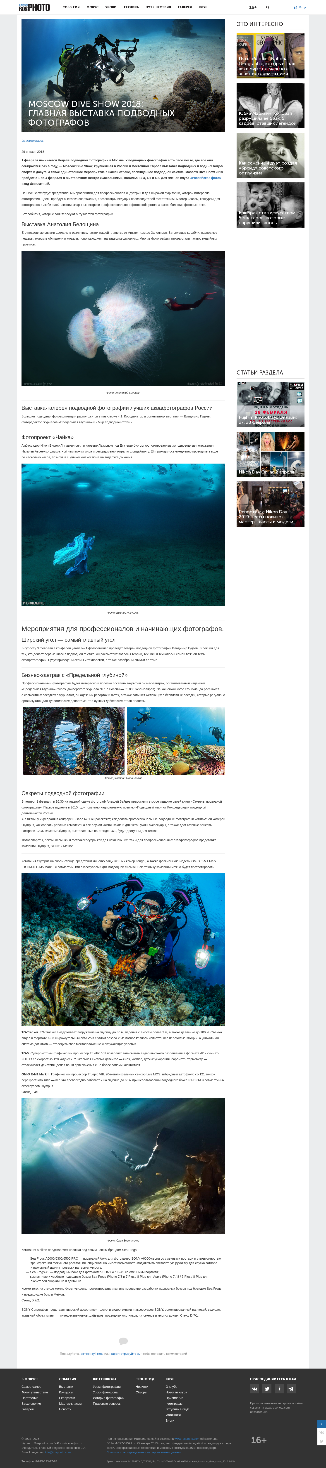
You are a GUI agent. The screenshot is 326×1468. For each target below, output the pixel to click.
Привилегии (174, 1398)
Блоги (170, 1420)
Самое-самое (31, 1386)
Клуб (203, 7)
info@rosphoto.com (58, 1452)
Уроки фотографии (107, 1386)
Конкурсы (66, 1392)
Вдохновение (31, 1403)
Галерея (185, 7)
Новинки (142, 1386)
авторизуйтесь (92, 1353)
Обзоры (141, 1392)
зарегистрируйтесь (125, 1353)
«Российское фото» (205, 178)
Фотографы (174, 1403)
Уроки (111, 7)
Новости (65, 1409)
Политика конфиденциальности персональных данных (144, 1452)
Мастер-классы (70, 1403)
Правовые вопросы (107, 1403)
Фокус (92, 7)
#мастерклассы (33, 140)
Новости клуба (176, 1392)
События (71, 7)
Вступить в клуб (177, 1409)
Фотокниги (173, 1415)
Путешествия (158, 7)
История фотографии (108, 1398)
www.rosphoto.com (277, 1407)
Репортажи (67, 1398)
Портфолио (30, 1398)
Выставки (66, 1386)
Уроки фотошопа (105, 1392)
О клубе (171, 1386)
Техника (131, 7)
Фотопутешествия (35, 1392)
